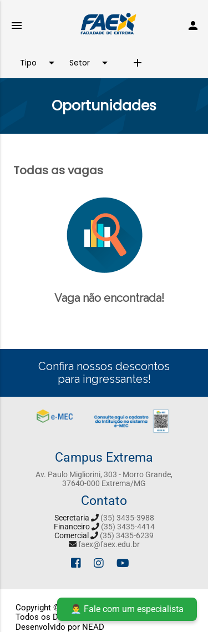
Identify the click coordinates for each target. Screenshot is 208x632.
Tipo (39, 62)
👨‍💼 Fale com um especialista (127, 609)
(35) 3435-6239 (127, 535)
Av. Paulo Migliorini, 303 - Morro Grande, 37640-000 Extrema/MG (104, 479)
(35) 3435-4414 (128, 526)
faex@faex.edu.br (109, 544)
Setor (90, 62)
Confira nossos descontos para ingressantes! (104, 373)
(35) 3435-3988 (127, 517)
